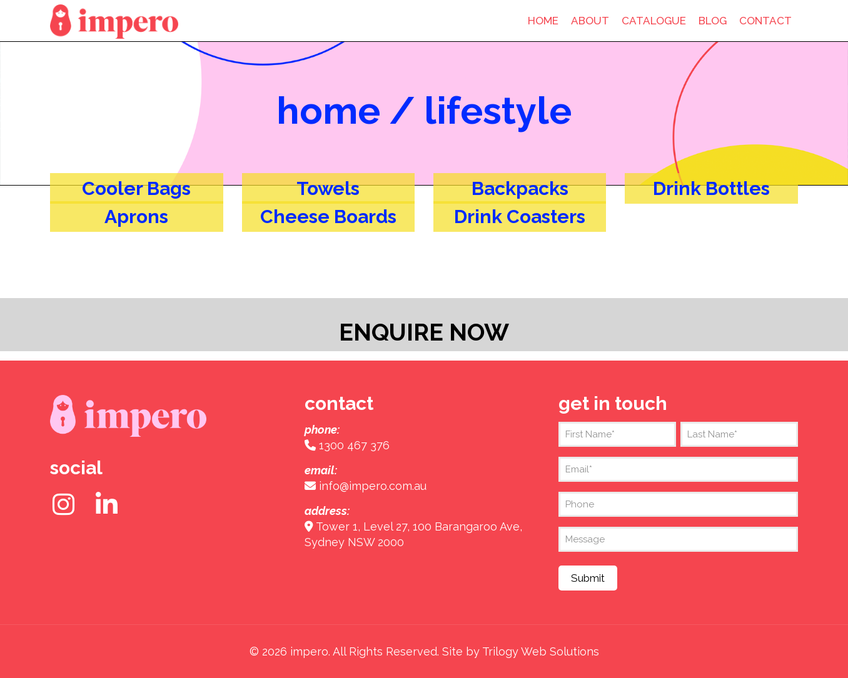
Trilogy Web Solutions (540, 651)
